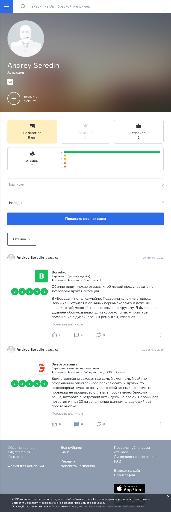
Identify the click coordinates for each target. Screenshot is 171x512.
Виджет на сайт (127, 470)
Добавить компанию (78, 466)
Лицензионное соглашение (137, 456)
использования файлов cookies (123, 506)
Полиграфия (124, 475)
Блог (65, 452)
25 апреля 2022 (153, 257)
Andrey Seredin (30, 257)
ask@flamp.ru (18, 452)
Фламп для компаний (25, 466)
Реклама (68, 461)
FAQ (117, 461)
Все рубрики (71, 447)
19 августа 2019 (153, 349)
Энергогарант (64, 364)
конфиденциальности (84, 506)
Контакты (15, 456)
